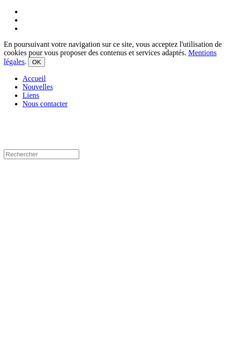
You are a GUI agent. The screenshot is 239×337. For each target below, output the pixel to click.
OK (36, 62)
